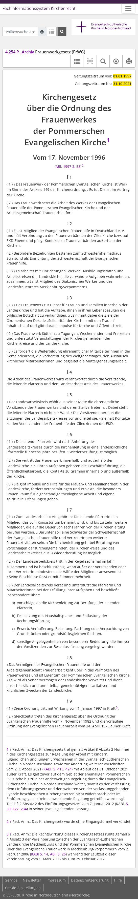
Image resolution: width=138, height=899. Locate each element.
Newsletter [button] (32, 880)
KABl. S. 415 (53, 769)
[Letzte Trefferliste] (52, 31)
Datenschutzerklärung (90, 880)
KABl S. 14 (39, 854)
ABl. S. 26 (58, 854)
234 (24, 808)
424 (68, 769)
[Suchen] (61, 31)
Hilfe (118, 880)
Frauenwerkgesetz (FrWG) (45, 52)
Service (11, 880)
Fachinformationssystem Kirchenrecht (39, 8)
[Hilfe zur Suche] (42, 31)
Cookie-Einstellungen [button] (23, 887)
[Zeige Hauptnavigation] (128, 9)
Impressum (56, 880)
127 (16, 808)
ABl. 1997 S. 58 (68, 166)
